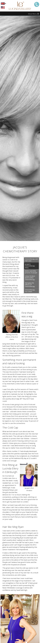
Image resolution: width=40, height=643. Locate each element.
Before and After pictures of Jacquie (31, 272)
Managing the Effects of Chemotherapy (30, 284)
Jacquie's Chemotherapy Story (30, 266)
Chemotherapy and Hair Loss (31, 260)
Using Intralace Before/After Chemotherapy (30, 278)
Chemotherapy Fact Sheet (30, 290)
